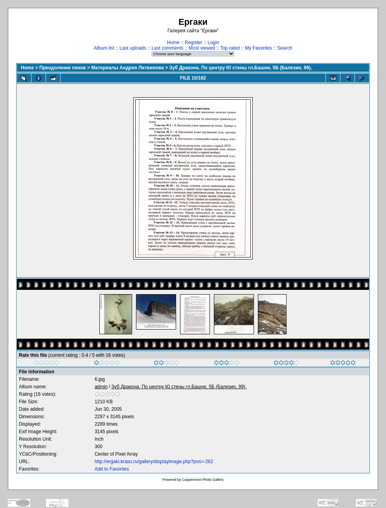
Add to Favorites (112, 469)
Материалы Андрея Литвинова (127, 67)
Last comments (167, 48)
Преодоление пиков (62, 67)
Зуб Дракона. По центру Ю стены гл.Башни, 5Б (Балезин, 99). (240, 67)
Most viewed (202, 48)
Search (284, 48)
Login (213, 42)
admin (101, 386)
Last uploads (132, 48)
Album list (104, 48)
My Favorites (258, 48)
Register (193, 42)
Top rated (230, 48)
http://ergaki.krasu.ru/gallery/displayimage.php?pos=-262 (154, 461)
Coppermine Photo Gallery (203, 480)
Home (173, 42)
